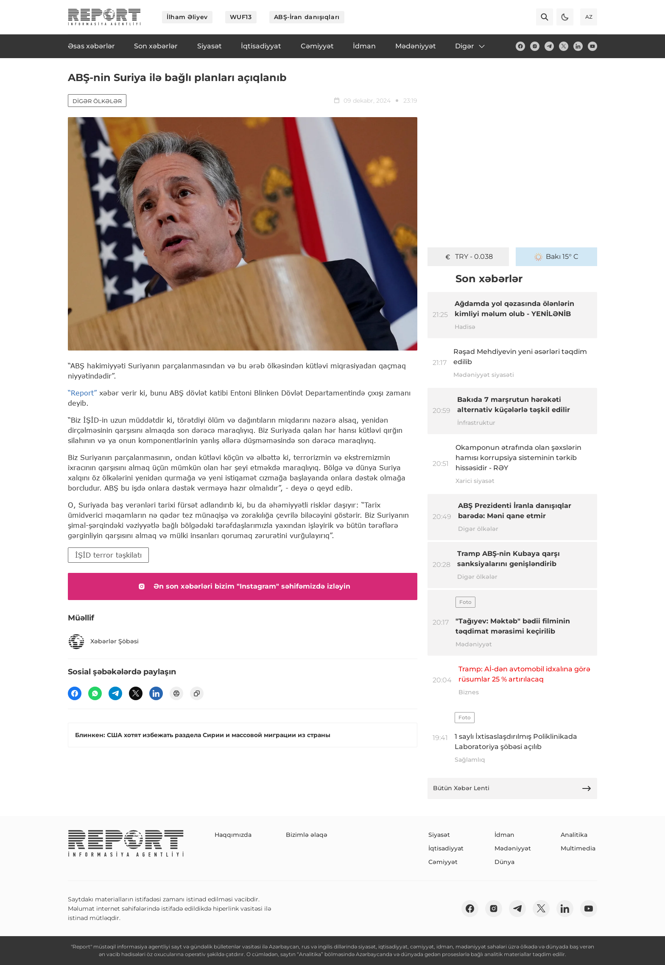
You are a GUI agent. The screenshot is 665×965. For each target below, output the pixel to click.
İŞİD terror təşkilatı (108, 555)
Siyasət (439, 835)
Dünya (504, 862)
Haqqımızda (233, 835)
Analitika (574, 835)
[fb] (520, 46)
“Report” (82, 393)
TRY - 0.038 (468, 256)
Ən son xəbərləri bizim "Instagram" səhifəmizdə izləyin (242, 586)
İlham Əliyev (187, 17)
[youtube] (592, 46)
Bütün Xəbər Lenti (512, 788)
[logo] (104, 16)
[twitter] (563, 46)
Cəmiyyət (443, 862)
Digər (470, 46)
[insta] (534, 46)
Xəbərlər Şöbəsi (103, 641)
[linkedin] (578, 46)
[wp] (95, 693)
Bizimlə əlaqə (306, 835)
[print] (176, 693)
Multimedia (578, 848)
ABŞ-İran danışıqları (307, 17)
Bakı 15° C (556, 256)
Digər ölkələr (97, 101)
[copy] (197, 693)
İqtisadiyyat (446, 848)
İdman (504, 835)
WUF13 (241, 17)
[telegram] (549, 46)
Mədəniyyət (513, 848)
